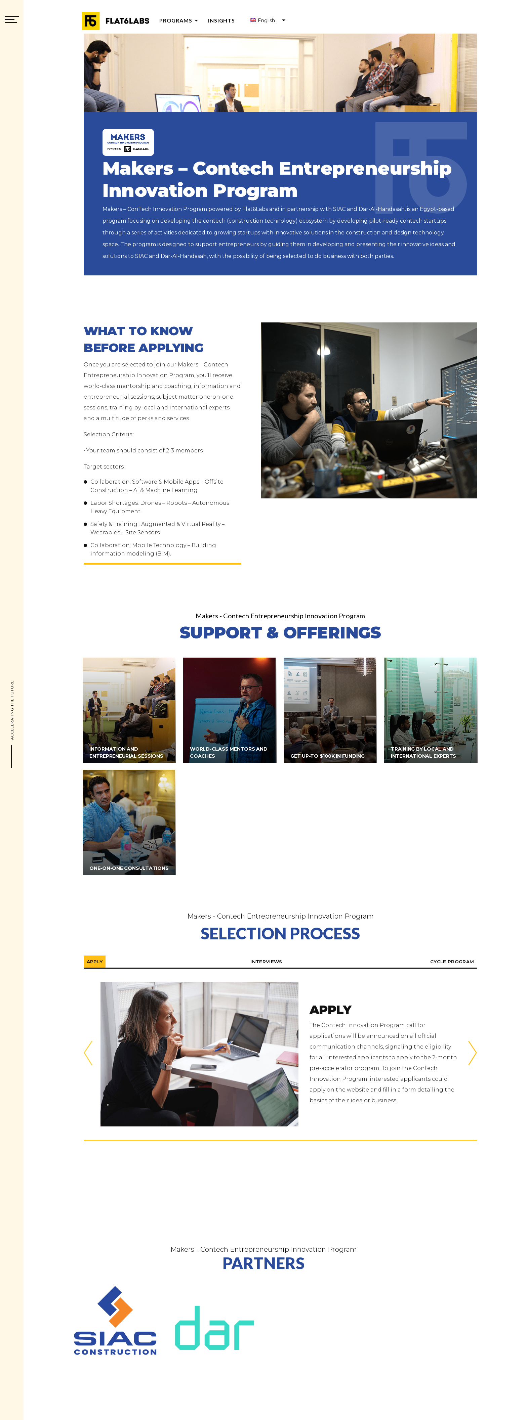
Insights (221, 20)
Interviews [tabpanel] (266, 962)
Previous (88, 1054)
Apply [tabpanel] (95, 962)
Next (472, 1054)
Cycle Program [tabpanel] (451, 962)
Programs (179, 20)
